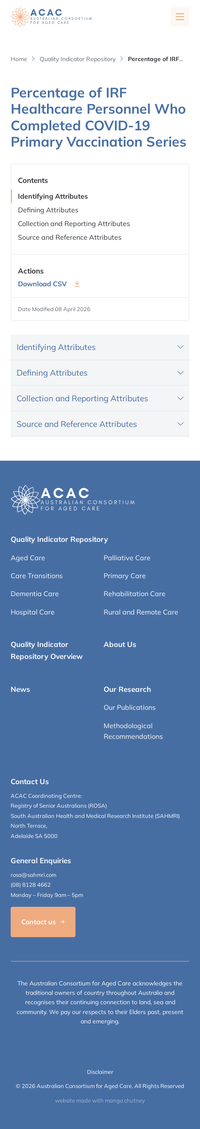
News (20, 689)
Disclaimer (100, 1071)
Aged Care (28, 557)
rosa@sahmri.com (33, 874)
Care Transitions (37, 575)
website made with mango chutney (100, 1100)
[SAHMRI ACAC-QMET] (51, 17)
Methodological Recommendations (133, 731)
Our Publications (130, 707)
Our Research (127, 689)
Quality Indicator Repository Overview (47, 650)
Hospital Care (33, 612)
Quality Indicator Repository (78, 59)
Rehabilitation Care (134, 593)
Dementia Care (35, 593)
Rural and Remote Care (141, 612)
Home (19, 59)
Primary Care (125, 575)
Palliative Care (127, 557)
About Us (120, 644)
